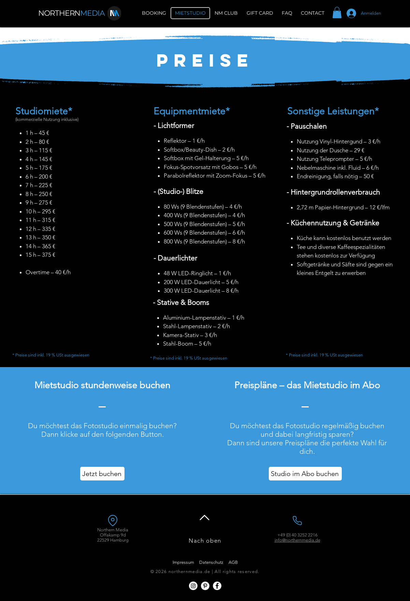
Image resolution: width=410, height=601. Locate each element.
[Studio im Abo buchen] (305, 473)
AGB (233, 562)
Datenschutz (211, 562)
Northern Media (112, 529)
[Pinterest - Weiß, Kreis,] (205, 586)
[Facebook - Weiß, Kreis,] (217, 586)
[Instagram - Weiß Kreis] (193, 586)
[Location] (112, 520)
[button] (337, 12)
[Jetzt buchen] (102, 473)
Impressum (183, 562)
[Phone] (297, 520)
